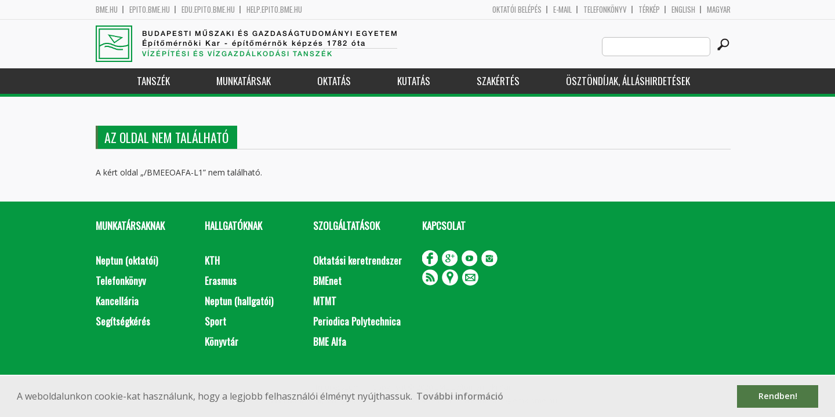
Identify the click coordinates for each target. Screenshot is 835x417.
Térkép (649, 9)
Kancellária (117, 301)
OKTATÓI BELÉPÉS (517, 9)
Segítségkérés (123, 321)
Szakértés (498, 81)
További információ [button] (459, 396)
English (683, 9)
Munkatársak (243, 81)
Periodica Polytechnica (357, 321)
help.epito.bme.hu (274, 9)
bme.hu (107, 9)
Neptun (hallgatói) (239, 301)
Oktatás (334, 81)
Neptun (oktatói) (127, 260)
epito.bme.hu (149, 9)
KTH (212, 260)
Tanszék (153, 81)
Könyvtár (221, 341)
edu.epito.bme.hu (208, 9)
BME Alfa (329, 341)
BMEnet (327, 280)
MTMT (324, 301)
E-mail (562, 9)
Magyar (719, 9)
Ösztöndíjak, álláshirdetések (628, 81)
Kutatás (413, 81)
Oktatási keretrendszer (357, 260)
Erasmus (221, 280)
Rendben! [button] (777, 395)
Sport (215, 321)
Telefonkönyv (605, 9)
